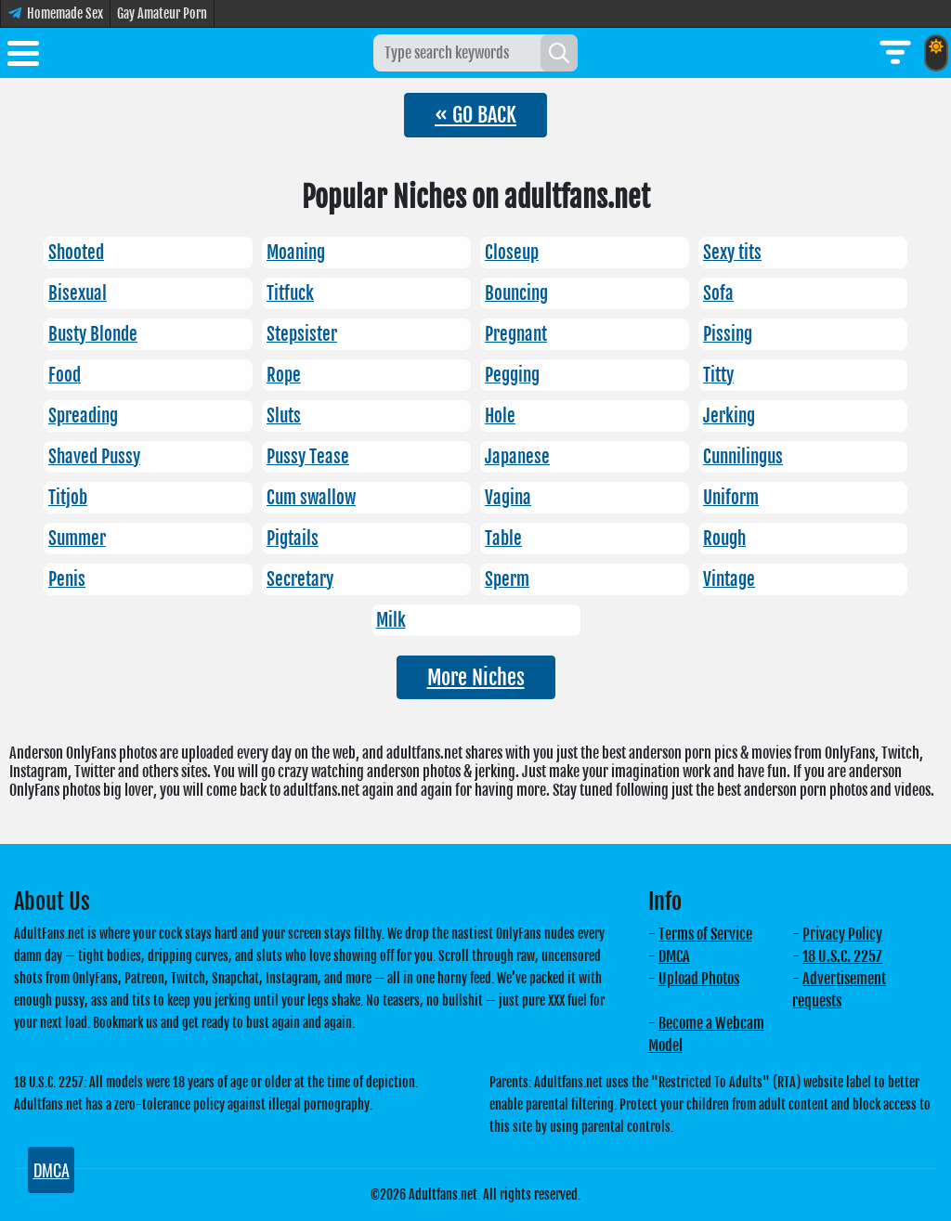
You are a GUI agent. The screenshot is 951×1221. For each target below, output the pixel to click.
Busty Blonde (92, 334)
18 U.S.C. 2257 (842, 956)
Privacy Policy (842, 934)
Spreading (83, 416)
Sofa (718, 293)
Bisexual (77, 293)
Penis (66, 579)
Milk (391, 620)
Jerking (729, 416)
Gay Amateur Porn (162, 13)
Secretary (300, 579)
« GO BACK (475, 114)
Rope (284, 375)
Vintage (729, 579)
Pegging (512, 375)
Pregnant (516, 334)
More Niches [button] (476, 677)
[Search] (559, 52)
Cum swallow (311, 498)
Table (503, 538)
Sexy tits (732, 252)
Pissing (727, 334)
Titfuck (290, 293)
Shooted (76, 252)
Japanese (517, 457)
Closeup (512, 252)
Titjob (67, 498)
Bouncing (516, 293)
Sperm (507, 579)
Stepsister (302, 334)
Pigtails (293, 538)
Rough (724, 538)
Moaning (296, 252)
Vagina (508, 498)
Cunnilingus (743, 457)
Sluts (284, 416)
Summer (77, 538)
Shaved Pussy (94, 457)
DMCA (674, 956)
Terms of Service (705, 934)
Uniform (731, 498)
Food (64, 375)
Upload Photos (698, 978)
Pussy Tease (308, 457)
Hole (500, 416)
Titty (718, 375)
